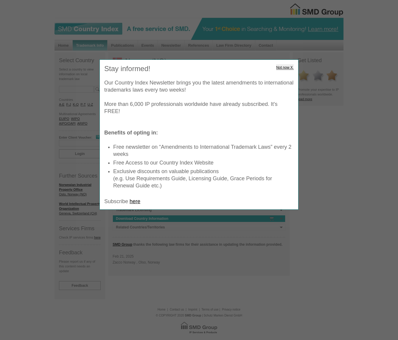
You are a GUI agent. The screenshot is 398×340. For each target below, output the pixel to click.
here (135, 201)
